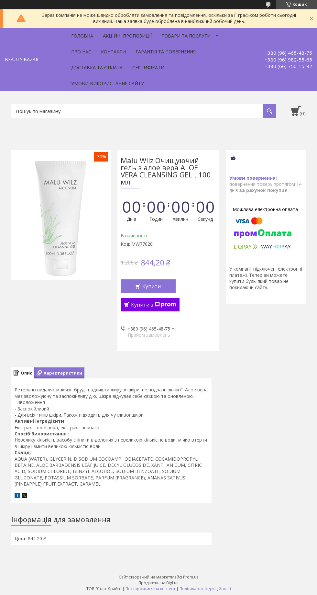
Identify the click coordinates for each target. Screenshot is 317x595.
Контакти (113, 52)
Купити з (153, 304)
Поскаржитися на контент (150, 588)
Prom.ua (191, 577)
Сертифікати (148, 67)
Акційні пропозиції (127, 36)
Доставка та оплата (97, 67)
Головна (82, 36)
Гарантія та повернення (166, 52)
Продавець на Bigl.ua (158, 583)
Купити (151, 286)
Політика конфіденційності (205, 588)
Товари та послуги (186, 36)
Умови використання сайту (107, 83)
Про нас (81, 52)
